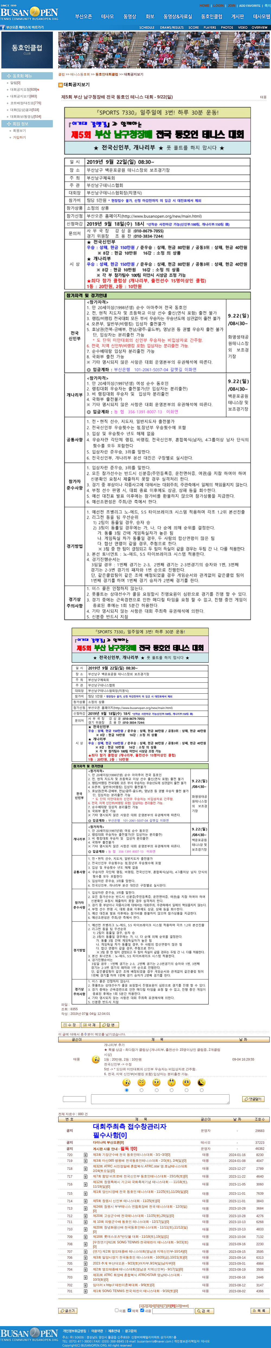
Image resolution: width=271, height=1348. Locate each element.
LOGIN (218, 6)
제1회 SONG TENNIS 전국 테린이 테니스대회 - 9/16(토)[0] (136, 1291)
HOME (204, 6)
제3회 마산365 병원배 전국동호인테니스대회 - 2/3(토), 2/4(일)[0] (140, 1160)
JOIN (231, 6)
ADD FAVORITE (250, 5)
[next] (185, 1306)
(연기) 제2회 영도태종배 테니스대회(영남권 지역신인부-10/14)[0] (141, 1251)
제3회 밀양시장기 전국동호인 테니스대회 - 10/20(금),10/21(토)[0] (141, 1257)
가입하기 (19, 137)
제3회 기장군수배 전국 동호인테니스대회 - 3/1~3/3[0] (132, 1155)
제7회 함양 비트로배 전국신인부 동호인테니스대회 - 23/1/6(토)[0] (141, 1176)
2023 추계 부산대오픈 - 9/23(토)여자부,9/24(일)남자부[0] (135, 1263)
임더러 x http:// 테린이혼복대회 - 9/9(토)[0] (124, 1285)
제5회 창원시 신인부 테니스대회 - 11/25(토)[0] (127, 1201)
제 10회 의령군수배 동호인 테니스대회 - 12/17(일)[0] (132, 1222)
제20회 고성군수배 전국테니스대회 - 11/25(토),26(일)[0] (134, 1216)
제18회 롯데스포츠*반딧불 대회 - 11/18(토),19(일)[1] (131, 1236)
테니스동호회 (80, 74)
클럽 (61, 74)
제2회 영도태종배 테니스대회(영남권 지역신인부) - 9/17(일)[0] (139, 1269)
